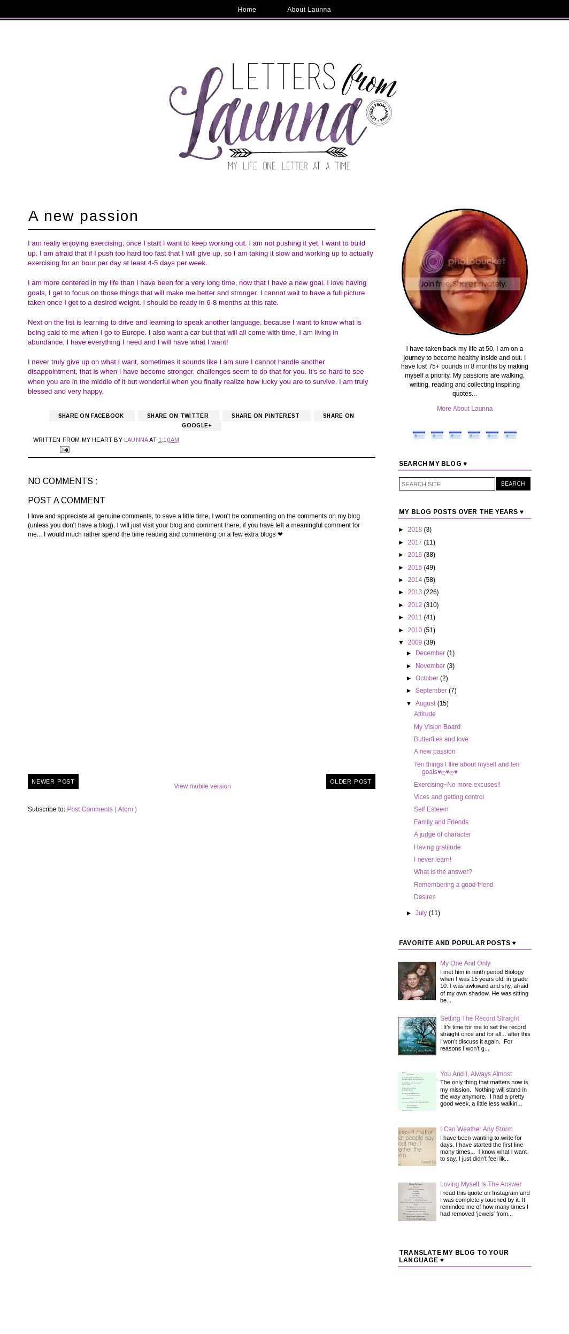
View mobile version (202, 786)
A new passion (434, 751)
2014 (416, 580)
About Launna (309, 9)
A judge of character (442, 834)
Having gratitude (437, 847)
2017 (416, 542)
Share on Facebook (92, 416)
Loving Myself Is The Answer (481, 1184)
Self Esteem (431, 809)
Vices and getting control (449, 797)
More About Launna (465, 408)
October (428, 678)
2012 (416, 605)
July (422, 913)
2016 (416, 554)
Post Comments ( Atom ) (102, 809)
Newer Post (53, 781)
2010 (416, 630)
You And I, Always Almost (476, 1074)
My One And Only (465, 963)
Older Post (351, 781)
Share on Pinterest (267, 416)
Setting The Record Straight (479, 1018)
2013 (416, 592)
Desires (425, 897)
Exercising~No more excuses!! (457, 784)
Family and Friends (441, 822)
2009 (416, 642)
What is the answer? (443, 872)
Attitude (425, 714)
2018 (416, 529)
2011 (416, 617)
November (431, 666)
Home (247, 9)
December (431, 653)
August (426, 703)
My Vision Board (437, 727)
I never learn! (432, 859)
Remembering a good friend (454, 884)
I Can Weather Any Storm (476, 1129)
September (432, 690)
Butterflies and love (441, 739)
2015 (416, 567)
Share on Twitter (178, 416)
